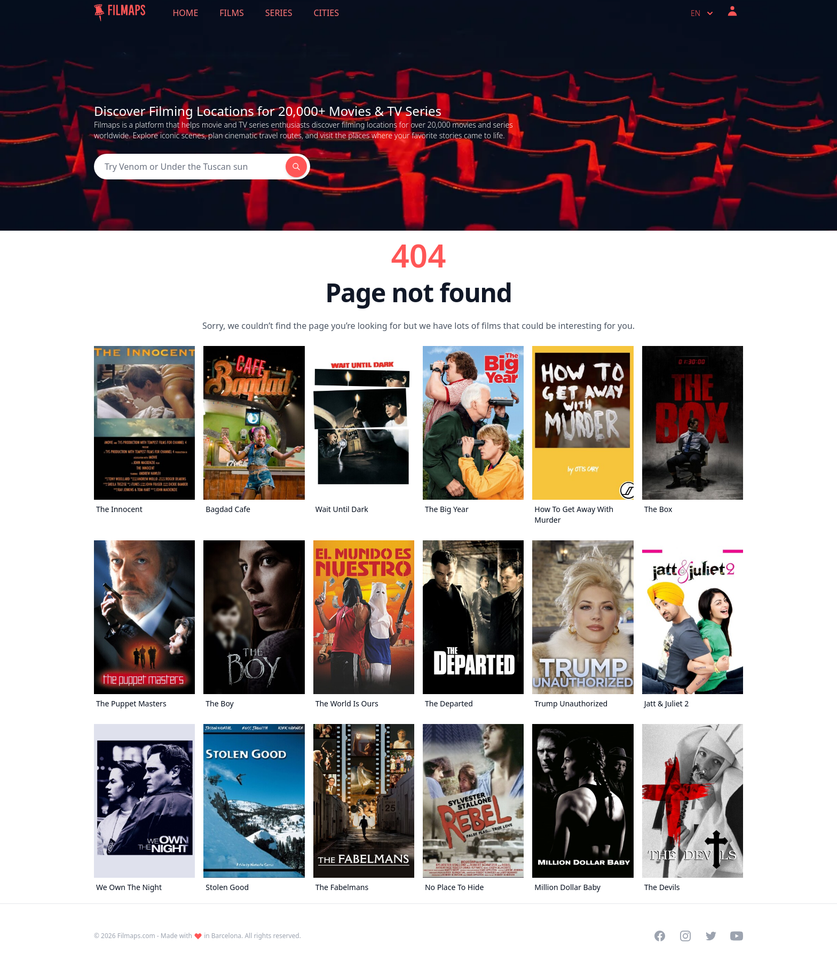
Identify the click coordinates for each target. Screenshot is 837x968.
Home (186, 13)
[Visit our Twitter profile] (711, 936)
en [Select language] (703, 13)
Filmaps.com (136, 935)
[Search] (190, 166)
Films (231, 13)
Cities (326, 13)
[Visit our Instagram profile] (685, 936)
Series (279, 13)
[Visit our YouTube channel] (736, 936)
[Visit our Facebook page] (659, 936)
